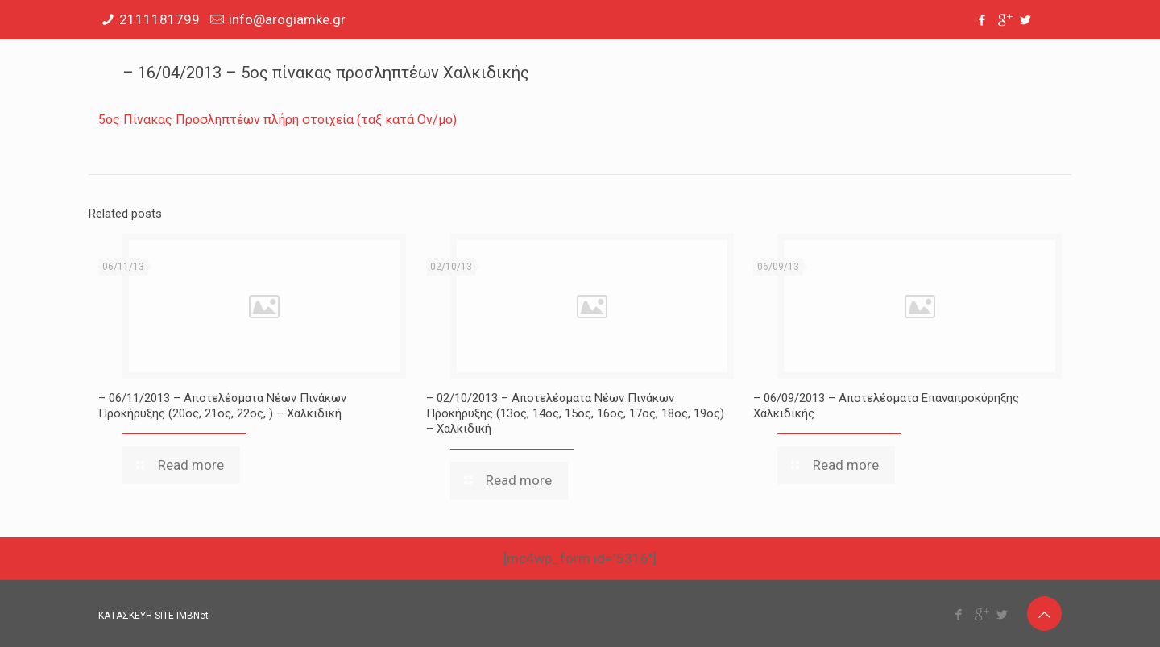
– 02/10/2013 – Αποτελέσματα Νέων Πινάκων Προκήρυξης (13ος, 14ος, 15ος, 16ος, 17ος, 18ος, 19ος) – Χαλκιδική (575, 413)
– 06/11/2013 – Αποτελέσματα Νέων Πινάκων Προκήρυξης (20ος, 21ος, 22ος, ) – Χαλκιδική (222, 406)
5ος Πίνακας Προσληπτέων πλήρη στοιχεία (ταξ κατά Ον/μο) (277, 119)
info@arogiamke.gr (287, 19)
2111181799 (159, 19)
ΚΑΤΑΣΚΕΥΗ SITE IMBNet (153, 615)
